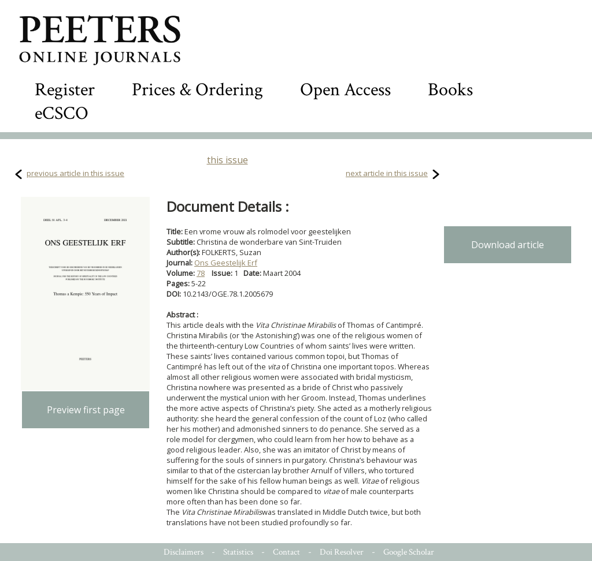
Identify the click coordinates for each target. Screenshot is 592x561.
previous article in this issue (75, 173)
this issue (227, 160)
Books (450, 90)
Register (65, 90)
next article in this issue (387, 173)
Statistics (238, 552)
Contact (286, 552)
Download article (507, 244)
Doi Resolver (342, 552)
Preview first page (86, 409)
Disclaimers (184, 552)
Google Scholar (408, 552)
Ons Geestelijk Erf (225, 262)
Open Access (345, 90)
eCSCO (61, 113)
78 (201, 273)
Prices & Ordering (197, 90)
